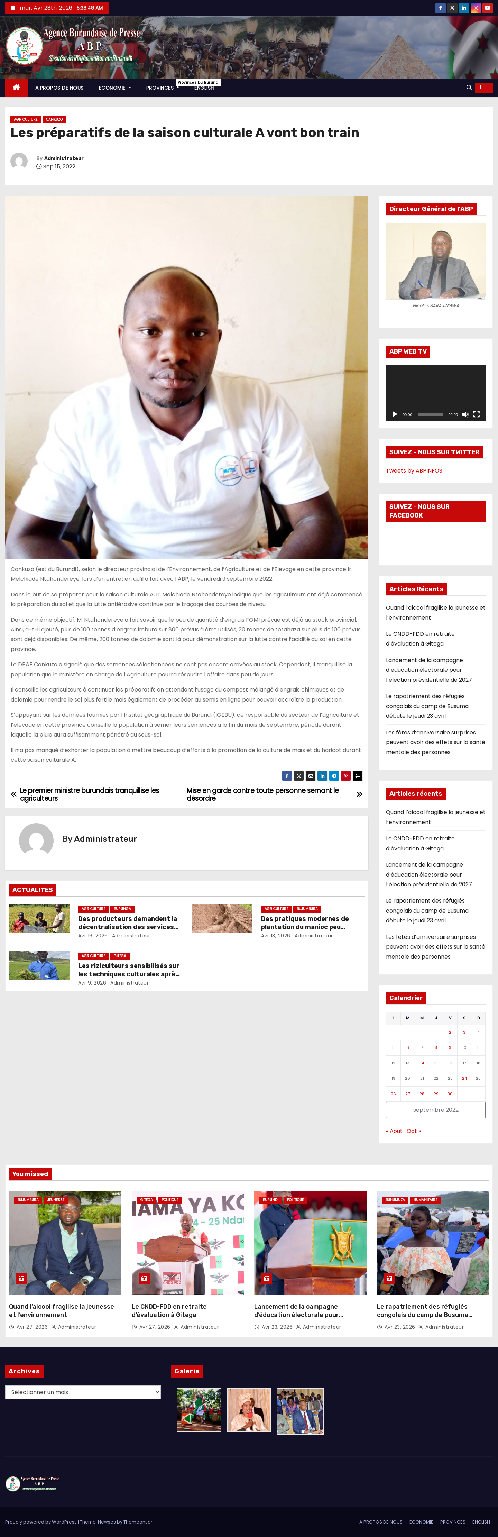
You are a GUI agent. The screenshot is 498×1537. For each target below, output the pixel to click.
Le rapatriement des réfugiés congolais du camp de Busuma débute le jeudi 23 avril (427, 706)
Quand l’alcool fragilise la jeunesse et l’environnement (61, 1311)
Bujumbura (307, 909)
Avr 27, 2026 (33, 1327)
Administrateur (64, 159)
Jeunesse (55, 1199)
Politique (170, 1199)
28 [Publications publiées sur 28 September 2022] (421, 1094)
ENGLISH (204, 87)
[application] (436, 393)
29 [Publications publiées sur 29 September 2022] (436, 1094)
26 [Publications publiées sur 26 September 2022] (393, 1094)
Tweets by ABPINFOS (414, 471)
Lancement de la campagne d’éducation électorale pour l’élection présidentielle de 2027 (429, 670)
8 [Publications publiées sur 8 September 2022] (436, 1047)
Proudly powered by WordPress (41, 1522)
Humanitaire (425, 1199)
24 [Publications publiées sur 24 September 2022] (464, 1078)
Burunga (122, 909)
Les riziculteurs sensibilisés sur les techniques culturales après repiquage (128, 974)
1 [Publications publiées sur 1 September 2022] (436, 1032)
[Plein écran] (476, 414)
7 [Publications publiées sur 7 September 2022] (422, 1047)
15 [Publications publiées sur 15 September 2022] (436, 1063)
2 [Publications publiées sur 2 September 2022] (450, 1032)
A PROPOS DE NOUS (59, 87)
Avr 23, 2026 (278, 1327)
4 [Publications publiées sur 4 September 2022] (478, 1032)
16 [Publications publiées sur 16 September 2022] (450, 1063)
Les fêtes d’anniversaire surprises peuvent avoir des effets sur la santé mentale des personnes (435, 742)
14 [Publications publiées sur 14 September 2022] (422, 1063)
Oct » (414, 1131)
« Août (394, 1131)
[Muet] (465, 414)
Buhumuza (395, 1199)
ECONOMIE (115, 87)
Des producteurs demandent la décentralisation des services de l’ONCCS (127, 927)
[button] (469, 88)
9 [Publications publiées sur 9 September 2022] (450, 1047)
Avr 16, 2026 (93, 935)
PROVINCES (166, 85)
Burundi (270, 1199)
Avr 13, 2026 (275, 935)
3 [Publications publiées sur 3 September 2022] (464, 1032)
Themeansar (138, 1522)
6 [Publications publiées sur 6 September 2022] (407, 1047)
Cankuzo (54, 119)
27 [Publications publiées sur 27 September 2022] (407, 1094)
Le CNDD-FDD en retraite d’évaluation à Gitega (169, 1311)
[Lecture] (394, 414)
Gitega (120, 956)
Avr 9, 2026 (92, 982)
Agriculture (25, 119)
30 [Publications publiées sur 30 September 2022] (450, 1094)
